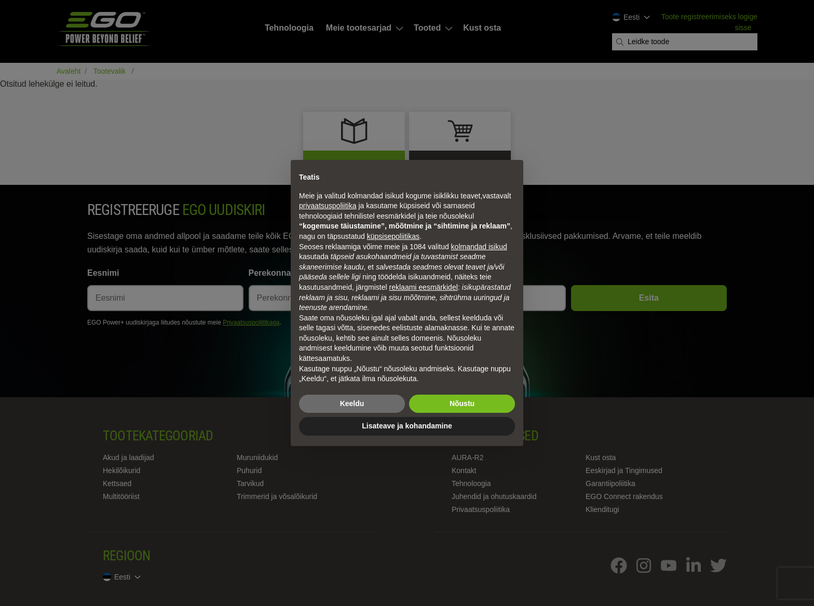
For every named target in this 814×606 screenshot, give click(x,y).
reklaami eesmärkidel (423, 287)
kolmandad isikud (479, 247)
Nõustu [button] (462, 403)
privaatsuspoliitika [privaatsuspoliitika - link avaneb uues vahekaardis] (328, 205)
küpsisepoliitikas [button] (393, 236)
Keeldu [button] (352, 403)
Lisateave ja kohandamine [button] (407, 426)
